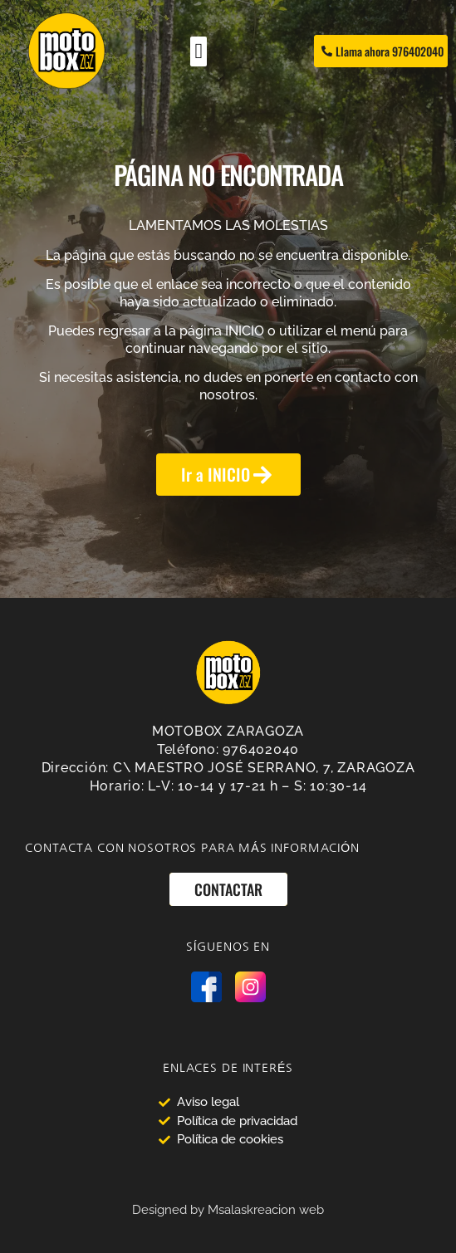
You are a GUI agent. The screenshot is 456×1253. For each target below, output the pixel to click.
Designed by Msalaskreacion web (228, 1209)
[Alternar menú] (198, 51)
